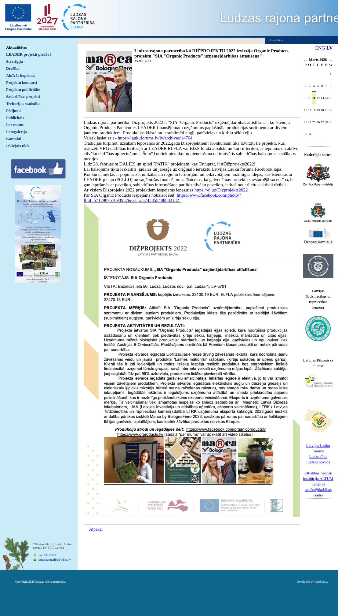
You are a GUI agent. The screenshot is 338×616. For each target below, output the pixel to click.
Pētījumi (13, 110)
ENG (320, 47)
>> (330, 60)
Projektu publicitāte (23, 89)
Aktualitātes (16, 47)
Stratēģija (14, 61)
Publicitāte (15, 117)
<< (305, 60)
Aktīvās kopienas (20, 75)
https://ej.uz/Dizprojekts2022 (221, 189)
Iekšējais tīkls (17, 145)
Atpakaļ (96, 529)
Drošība (13, 68)
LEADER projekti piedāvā (29, 54)
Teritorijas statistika (23, 103)
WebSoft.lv (321, 581)
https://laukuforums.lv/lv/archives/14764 (155, 137)
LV (329, 47)
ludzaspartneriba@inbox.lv (54, 559)
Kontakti (13, 138)
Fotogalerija (16, 131)
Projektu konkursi (21, 82)
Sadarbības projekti (23, 96)
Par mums (15, 124)
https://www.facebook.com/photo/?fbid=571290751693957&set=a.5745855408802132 (162, 198)
